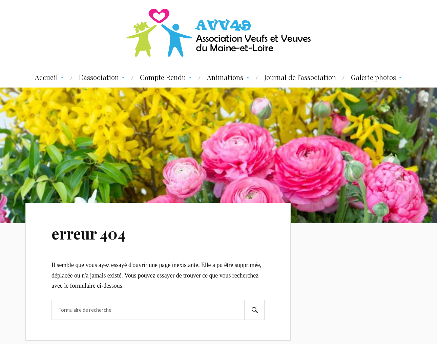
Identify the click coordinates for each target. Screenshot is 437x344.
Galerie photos (373, 77)
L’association (99, 77)
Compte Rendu (163, 77)
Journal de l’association (300, 77)
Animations (225, 77)
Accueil (46, 77)
